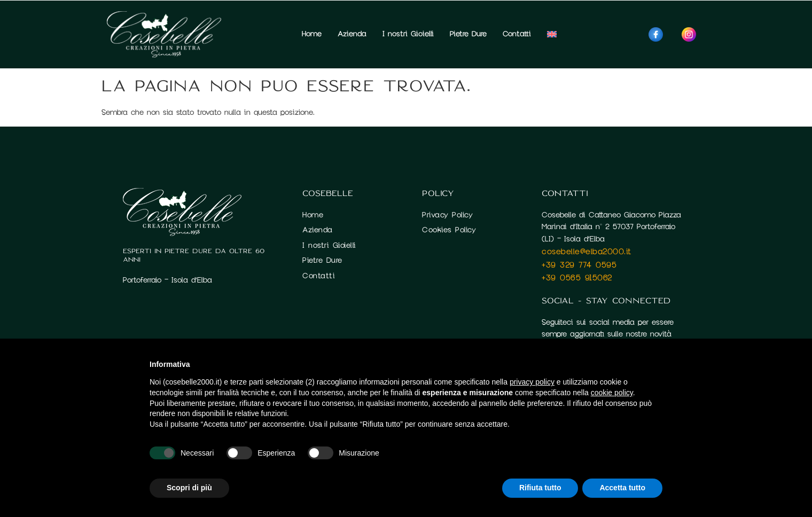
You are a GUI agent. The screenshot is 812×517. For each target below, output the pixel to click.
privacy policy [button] (532, 382)
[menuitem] (552, 34)
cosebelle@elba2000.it (586, 251)
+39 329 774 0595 (579, 265)
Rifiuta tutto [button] (540, 487)
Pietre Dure (468, 34)
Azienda (352, 34)
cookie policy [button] (612, 392)
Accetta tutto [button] (622, 487)
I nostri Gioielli (408, 34)
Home (312, 34)
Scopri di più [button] (189, 487)
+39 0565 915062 (577, 278)
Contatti (517, 34)
